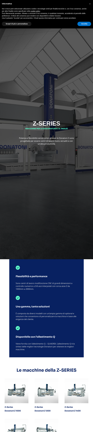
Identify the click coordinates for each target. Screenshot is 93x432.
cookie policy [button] (35, 11)
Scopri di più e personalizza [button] (17, 24)
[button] (90, 4)
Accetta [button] (84, 24)
